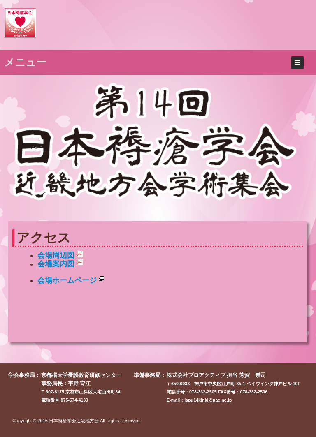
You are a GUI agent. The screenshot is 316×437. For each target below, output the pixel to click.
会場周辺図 (60, 255)
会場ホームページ (71, 280)
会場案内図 (60, 264)
